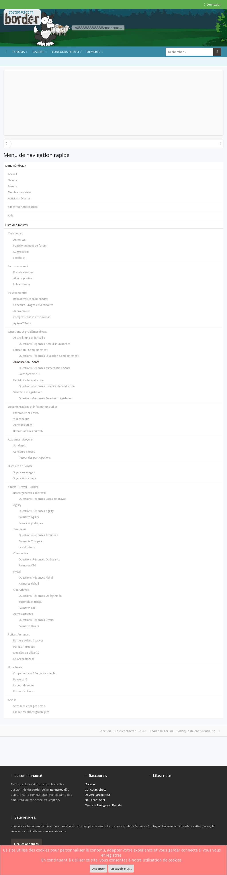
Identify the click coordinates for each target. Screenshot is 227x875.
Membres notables (19, 192)
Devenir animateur (97, 795)
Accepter (98, 869)
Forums (19, 52)
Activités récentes (19, 198)
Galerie (38, 52)
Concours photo (65, 52)
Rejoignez (56, 790)
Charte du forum (161, 731)
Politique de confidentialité (195, 731)
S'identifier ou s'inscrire (23, 207)
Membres (93, 52)
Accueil (12, 174)
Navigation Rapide (109, 805)
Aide (11, 215)
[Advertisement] (113, 103)
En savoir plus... (121, 869)
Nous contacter (125, 731)
